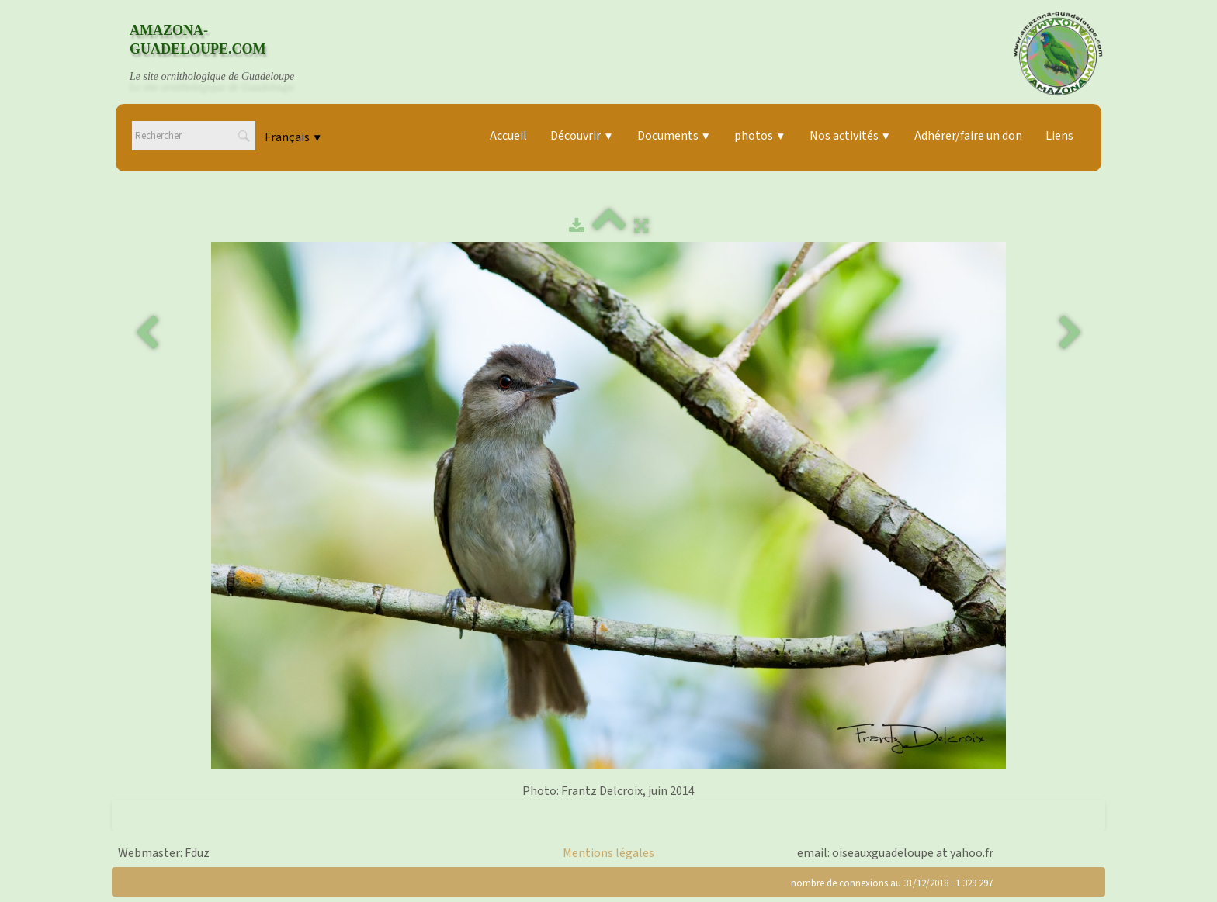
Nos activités (850, 135)
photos (759, 135)
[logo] (226, 53)
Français (293, 137)
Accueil (508, 135)
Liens (1059, 135)
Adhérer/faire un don (968, 135)
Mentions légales (608, 853)
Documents (674, 135)
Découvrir (581, 135)
